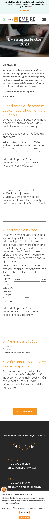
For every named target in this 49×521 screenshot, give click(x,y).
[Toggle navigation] (44, 19)
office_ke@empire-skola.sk (24, 487)
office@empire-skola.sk (22, 468)
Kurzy (8, 19)
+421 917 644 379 (19, 483)
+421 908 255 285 (19, 464)
